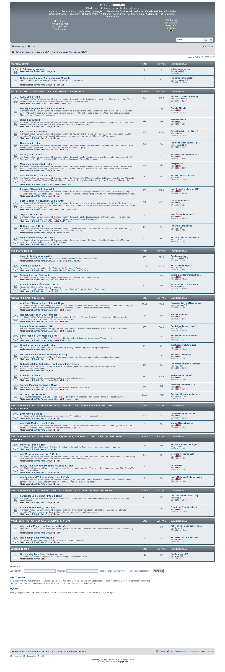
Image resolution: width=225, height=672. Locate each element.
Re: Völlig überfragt (180, 265)
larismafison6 (180, 80)
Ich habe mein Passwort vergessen (115, 571)
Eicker (72, 331)
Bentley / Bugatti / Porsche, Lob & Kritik (42, 108)
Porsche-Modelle (179, 108)
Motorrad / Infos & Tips (33, 444)
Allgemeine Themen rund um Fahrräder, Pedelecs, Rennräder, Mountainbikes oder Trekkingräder (61, 491)
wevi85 (177, 556)
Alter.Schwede (63, 233)
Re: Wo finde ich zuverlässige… (185, 143)
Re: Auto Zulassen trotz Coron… (186, 284)
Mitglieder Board (20, 549)
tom (58, 85)
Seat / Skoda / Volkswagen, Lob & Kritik (42, 200)
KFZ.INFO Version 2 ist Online (185, 537)
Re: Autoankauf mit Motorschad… (186, 303)
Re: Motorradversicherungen (184, 444)
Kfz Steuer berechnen (181, 354)
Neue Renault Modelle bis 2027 (185, 189)
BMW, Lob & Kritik (30, 120)
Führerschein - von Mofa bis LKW (39, 335)
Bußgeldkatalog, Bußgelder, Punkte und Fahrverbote (49, 364)
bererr (177, 133)
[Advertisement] (112, 622)
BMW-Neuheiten (178, 120)
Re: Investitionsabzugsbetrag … (186, 394)
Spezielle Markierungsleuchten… (186, 275)
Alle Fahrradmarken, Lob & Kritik (38, 507)
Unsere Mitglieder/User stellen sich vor (41, 554)
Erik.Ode (36, 72)
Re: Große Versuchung (181, 226)
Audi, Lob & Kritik (30, 96)
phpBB (103, 660)
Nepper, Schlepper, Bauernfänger (38, 314)
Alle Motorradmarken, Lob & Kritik (39, 454)
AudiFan (63, 103)
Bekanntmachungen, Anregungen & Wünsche (45, 78)
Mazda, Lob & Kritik (31, 154)
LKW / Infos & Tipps (31, 413)
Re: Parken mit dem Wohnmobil (185, 364)
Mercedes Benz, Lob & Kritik (36, 164)
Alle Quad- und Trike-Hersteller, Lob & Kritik (44, 477)
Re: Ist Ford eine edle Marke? (184, 131)
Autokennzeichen (179, 256)
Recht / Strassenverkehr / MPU (37, 326)
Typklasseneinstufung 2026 (183, 345)
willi (62, 85)
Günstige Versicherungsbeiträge (38, 345)
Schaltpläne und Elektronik (35, 275)
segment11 (179, 145)
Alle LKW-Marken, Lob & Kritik (37, 423)
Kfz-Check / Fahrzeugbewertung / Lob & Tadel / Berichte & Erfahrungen (47, 92)
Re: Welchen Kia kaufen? (182, 175)
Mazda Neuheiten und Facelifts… (186, 154)
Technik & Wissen (30, 265)
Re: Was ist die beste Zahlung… (185, 96)
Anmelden (15, 567)
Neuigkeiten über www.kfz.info (37, 537)
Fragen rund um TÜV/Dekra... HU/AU (40, 284)
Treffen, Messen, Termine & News (38, 385)
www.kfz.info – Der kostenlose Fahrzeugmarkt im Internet (41, 521)
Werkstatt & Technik (21, 251)
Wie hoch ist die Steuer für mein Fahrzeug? (44, 354)
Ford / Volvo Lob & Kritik (34, 131)
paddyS (110, 592)
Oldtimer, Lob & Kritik (32, 226)
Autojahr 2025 (177, 164)
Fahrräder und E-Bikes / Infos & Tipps (41, 496)
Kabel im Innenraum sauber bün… (187, 526)
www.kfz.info (62, 540)
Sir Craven (85, 270)
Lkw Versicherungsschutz (183, 413)
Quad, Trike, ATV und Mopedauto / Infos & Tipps (47, 465)
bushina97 (178, 396)
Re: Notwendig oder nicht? (183, 326)
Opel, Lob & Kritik (30, 143)
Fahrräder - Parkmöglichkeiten (185, 507)
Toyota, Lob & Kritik (31, 214)
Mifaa (176, 177)
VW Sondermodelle (180, 200)
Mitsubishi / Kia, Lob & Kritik (36, 175)
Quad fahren (176, 465)
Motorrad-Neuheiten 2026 (182, 454)
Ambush (44, 150)
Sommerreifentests (180, 314)
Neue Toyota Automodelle (183, 214)
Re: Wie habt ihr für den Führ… (185, 335)
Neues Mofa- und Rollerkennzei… (186, 477)
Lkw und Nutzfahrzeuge (182, 423)
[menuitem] (31, 46)
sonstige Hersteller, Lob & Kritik (38, 237)
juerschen (178, 447)
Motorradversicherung (181, 375)
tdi (42, 103)
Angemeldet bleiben (142, 571)
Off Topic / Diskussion (32, 394)
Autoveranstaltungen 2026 (183, 385)
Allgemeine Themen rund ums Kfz (28, 298)
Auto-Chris (45, 72)
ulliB (53, 72)
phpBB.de (124, 662)
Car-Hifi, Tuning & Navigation (36, 256)
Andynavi (77, 261)
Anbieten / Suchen (30, 375)
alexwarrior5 (179, 99)
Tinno (176, 239)
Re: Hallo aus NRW (179, 554)
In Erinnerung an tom (32, 69)
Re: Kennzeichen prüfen (182, 78)
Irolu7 (176, 228)
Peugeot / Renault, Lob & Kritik (37, 189)
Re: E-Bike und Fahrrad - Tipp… (185, 496)
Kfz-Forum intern (20, 64)
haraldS (178, 71)
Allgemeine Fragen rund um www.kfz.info (43, 526)
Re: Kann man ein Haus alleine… (186, 237)
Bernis (177, 338)
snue (76, 399)
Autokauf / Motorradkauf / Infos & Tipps (42, 303)
